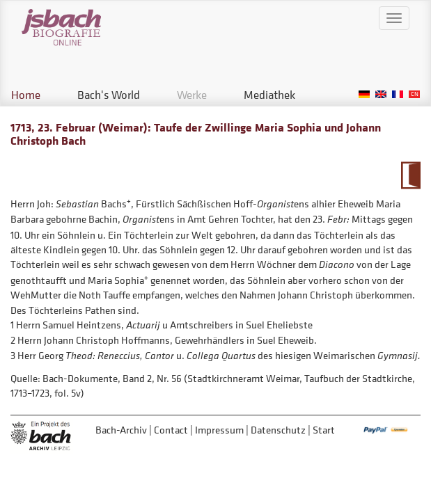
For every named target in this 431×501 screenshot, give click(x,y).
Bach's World (108, 94)
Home (25, 94)
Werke (192, 94)
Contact (171, 429)
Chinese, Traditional (414, 94)
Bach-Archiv (121, 429)
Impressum (219, 429)
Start (324, 429)
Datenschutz (278, 429)
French (397, 94)
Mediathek (269, 94)
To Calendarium (410, 175)
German (364, 94)
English (380, 94)
